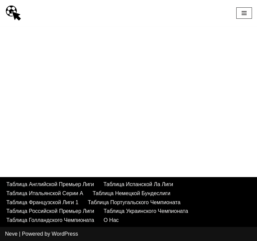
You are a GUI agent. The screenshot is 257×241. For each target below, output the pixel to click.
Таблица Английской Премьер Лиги (50, 184)
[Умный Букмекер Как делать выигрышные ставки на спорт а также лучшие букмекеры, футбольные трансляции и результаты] (13, 13)
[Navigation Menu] (244, 13)
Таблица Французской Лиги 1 (42, 202)
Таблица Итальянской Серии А (44, 193)
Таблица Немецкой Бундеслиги (131, 193)
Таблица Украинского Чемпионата (145, 211)
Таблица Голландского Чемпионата (50, 220)
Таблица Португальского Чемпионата (134, 202)
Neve (11, 234)
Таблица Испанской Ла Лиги (138, 184)
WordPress (65, 234)
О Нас (110, 220)
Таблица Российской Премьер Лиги (50, 211)
